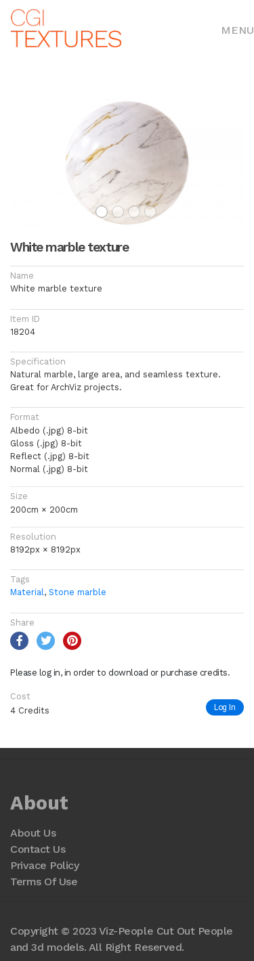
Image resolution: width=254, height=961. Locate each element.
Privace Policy (44, 865)
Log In (225, 707)
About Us (33, 832)
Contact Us (37, 849)
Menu (237, 30)
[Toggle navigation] (237, 29)
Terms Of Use (43, 881)
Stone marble (77, 592)
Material (27, 592)
